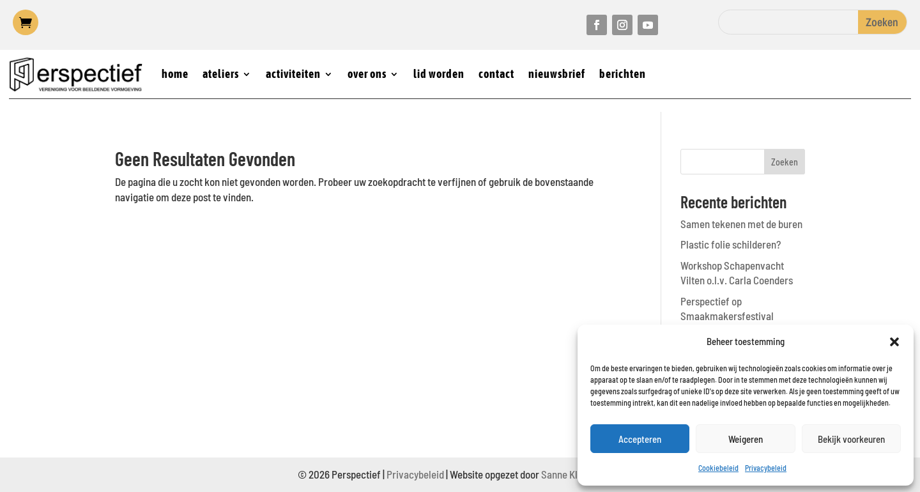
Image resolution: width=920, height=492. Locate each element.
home (175, 74)
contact (496, 74)
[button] (894, 341)
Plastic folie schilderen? (730, 244)
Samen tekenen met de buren (741, 223)
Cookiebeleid (718, 467)
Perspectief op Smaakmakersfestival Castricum (727, 316)
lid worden (438, 74)
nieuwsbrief (556, 74)
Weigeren (745, 439)
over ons (367, 74)
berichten (622, 74)
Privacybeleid (765, 467)
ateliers (221, 74)
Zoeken (784, 162)
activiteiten (293, 74)
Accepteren (639, 439)
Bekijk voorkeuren (851, 439)
